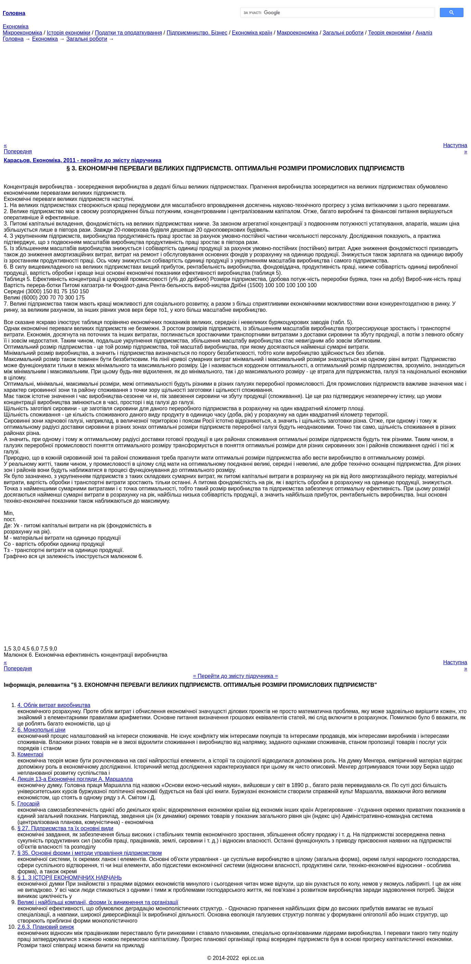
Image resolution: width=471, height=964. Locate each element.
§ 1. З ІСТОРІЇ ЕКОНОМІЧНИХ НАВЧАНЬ (69, 878)
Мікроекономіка (22, 33)
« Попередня (18, 148)
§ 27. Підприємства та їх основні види (65, 828)
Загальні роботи (343, 33)
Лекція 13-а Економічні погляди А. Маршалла (75, 779)
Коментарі (30, 754)
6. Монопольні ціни (41, 730)
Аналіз (424, 33)
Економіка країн (252, 33)
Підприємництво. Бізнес (197, 33)
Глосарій (28, 804)
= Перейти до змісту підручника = (235, 676)
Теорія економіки (389, 33)
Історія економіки (68, 33)
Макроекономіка (297, 33)
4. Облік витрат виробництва (53, 705)
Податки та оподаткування (128, 33)
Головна (13, 39)
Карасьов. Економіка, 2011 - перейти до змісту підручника (82, 160)
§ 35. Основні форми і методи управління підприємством (89, 853)
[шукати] (337, 13)
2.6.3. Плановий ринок (45, 927)
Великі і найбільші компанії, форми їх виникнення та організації (97, 902)
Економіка (15, 26)
